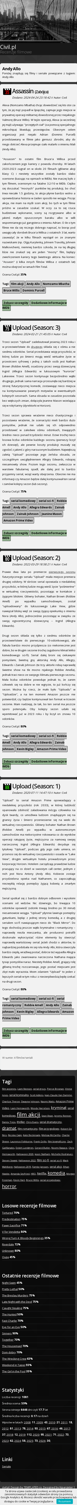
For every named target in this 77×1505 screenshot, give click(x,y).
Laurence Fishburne (21, 1141)
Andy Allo (33, 284)
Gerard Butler (42, 1147)
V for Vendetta (11, 1232)
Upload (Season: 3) (36, 327)
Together (8, 1340)
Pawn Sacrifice (11, 1225)
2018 (10, 1434)
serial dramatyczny (51, 1122)
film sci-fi (43, 1160)
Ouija (5, 1257)
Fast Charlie (9, 1321)
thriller (21, 1122)
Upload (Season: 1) (36, 786)
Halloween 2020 (24, 1154)
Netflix (41, 1173)
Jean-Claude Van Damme (58, 1095)
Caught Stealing (12, 1308)
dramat (9, 1128)
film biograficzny (57, 1141)
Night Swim (9, 1283)
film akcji (17, 284)
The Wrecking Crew (14, 1359)
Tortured (7, 1213)
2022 (60, 1434)
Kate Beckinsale (31, 1135)
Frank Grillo (40, 1141)
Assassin (30, 91)
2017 (67, 1428)
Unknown (8, 1251)
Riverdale (8, 1244)
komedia (56, 1173)
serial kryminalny (19, 1095)
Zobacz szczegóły (15, 303)
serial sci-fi (46, 501)
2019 (22, 1434)
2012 (5, 1428)
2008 (27, 1422)
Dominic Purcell (34, 290)
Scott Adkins (36, 1095)
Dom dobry (9, 1352)
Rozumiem (65, 1501)
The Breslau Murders (15, 1295)
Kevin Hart (19, 1180)
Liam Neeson (24, 1088)
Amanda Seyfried (20, 1173)
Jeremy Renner (62, 1115)
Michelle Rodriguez (62, 1154)
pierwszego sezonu (62, 572)
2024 (17, 1441)
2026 (42, 1441)
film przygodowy (49, 1128)
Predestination (11, 1219)
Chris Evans (32, 1122)
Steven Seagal (9, 1160)
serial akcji (56, 1166)
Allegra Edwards (41, 507)
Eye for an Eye (11, 1327)
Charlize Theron (11, 1101)
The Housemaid (12, 1346)
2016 (54, 1428)
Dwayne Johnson (30, 1101)
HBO (33, 1173)
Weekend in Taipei (13, 1365)
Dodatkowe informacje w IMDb (34, 305)
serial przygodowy (50, 1180)
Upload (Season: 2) (36, 558)
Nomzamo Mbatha (56, 284)
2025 (30, 1441)
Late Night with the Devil (17, 1302)
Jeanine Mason (52, 514)
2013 (17, 1428)
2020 (36, 1434)
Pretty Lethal (10, 1289)
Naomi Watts (47, 1101)
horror (9, 1186)
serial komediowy (23, 501)
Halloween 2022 (27, 1160)
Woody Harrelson (40, 1108)
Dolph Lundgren (24, 1147)
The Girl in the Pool (13, 1371)
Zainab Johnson (28, 514)
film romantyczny (28, 1128)
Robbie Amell (33, 1005)
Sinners (7, 1333)
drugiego (37, 347)
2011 (64, 1422)
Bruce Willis (11, 290)
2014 (30, 1428)
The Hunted (9, 1314)
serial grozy (39, 1088)
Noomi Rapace (59, 1147)
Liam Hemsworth (19, 1108)
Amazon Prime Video (18, 520)
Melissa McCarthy (51, 1135)
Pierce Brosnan (55, 1088)
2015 (42, 1428)
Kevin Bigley (25, 749)
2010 (52, 1422)
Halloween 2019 (22, 1166)
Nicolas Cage (15, 1135)
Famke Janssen (40, 1166)
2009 (39, 1422)
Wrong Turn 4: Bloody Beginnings (23, 1238)
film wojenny (9, 1088)
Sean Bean (47, 1115)
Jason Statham (42, 1154)
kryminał (58, 1107)
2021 (48, 1434)
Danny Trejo (9, 1122)
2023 (5, 1441)
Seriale (6, 1466)
